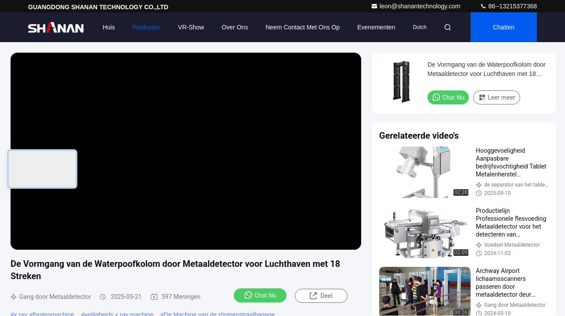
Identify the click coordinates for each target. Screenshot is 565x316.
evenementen (376, 27)
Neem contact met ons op (302, 27)
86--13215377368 (508, 6)
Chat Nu (260, 295)
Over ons (234, 27)
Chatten (503, 27)
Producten (147, 27)
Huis (109, 27)
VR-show (191, 27)
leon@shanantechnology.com (416, 6)
